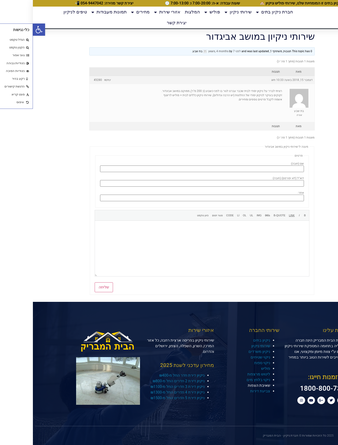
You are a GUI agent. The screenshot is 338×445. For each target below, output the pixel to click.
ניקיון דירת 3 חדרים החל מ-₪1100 (145, 384)
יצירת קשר (144, 22)
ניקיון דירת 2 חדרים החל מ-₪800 (146, 379)
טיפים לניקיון (42, 12)
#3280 (65, 80)
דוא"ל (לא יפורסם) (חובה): (255, 178)
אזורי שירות (134, 12)
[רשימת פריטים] (205, 214)
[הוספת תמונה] (226, 214)
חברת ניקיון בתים (241, 12)
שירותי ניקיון (205, 12)
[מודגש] (272, 214)
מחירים (107, 12)
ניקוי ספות (229, 361)
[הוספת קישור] (259, 214)
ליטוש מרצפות (225, 372)
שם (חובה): (264, 163)
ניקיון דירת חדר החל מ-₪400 (149, 373)
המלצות (159, 12)
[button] (6, 30)
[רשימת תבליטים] (218, 214)
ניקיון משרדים (226, 349)
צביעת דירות (227, 389)
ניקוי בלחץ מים (225, 378)
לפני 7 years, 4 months (191, 51)
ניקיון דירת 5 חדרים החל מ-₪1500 (145, 396)
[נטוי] (266, 214)
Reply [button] (74, 80)
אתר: (268, 192)
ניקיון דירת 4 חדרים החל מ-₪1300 (145, 390)
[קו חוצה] (234, 214)
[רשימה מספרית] (211, 214)
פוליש (179, 12)
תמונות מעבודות (76, 12)
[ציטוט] (246, 214)
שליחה (71, 285)
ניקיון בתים (228, 338)
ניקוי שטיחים (227, 355)
